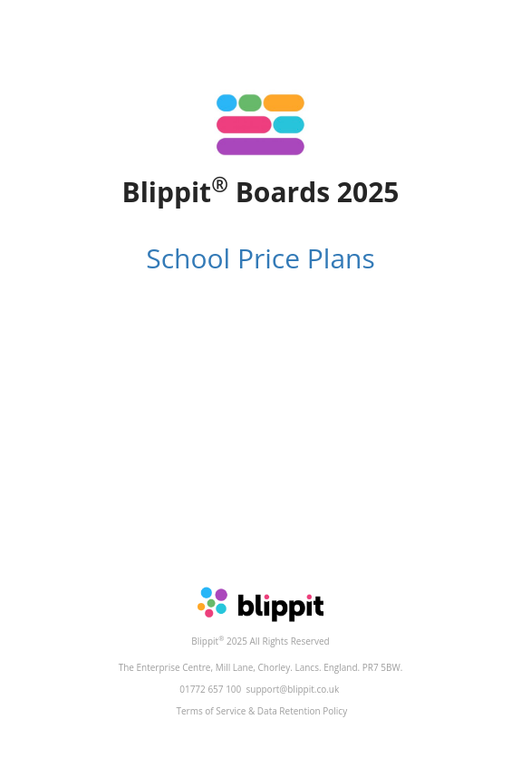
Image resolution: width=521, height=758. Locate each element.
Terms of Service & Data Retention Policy (261, 711)
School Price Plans (260, 258)
